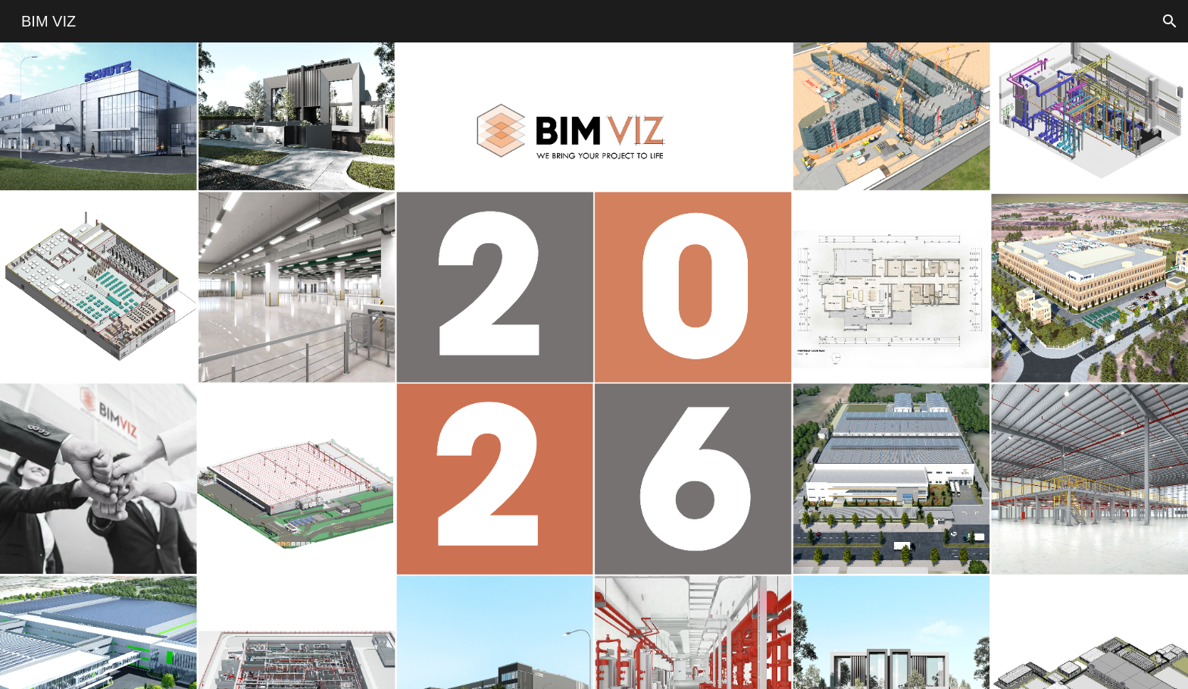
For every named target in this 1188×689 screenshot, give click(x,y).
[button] (1170, 21)
